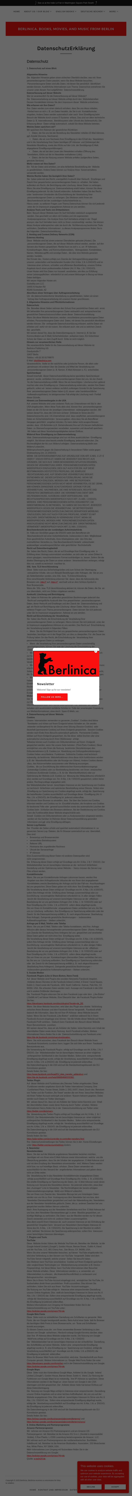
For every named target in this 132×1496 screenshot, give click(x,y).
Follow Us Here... (52, 697)
